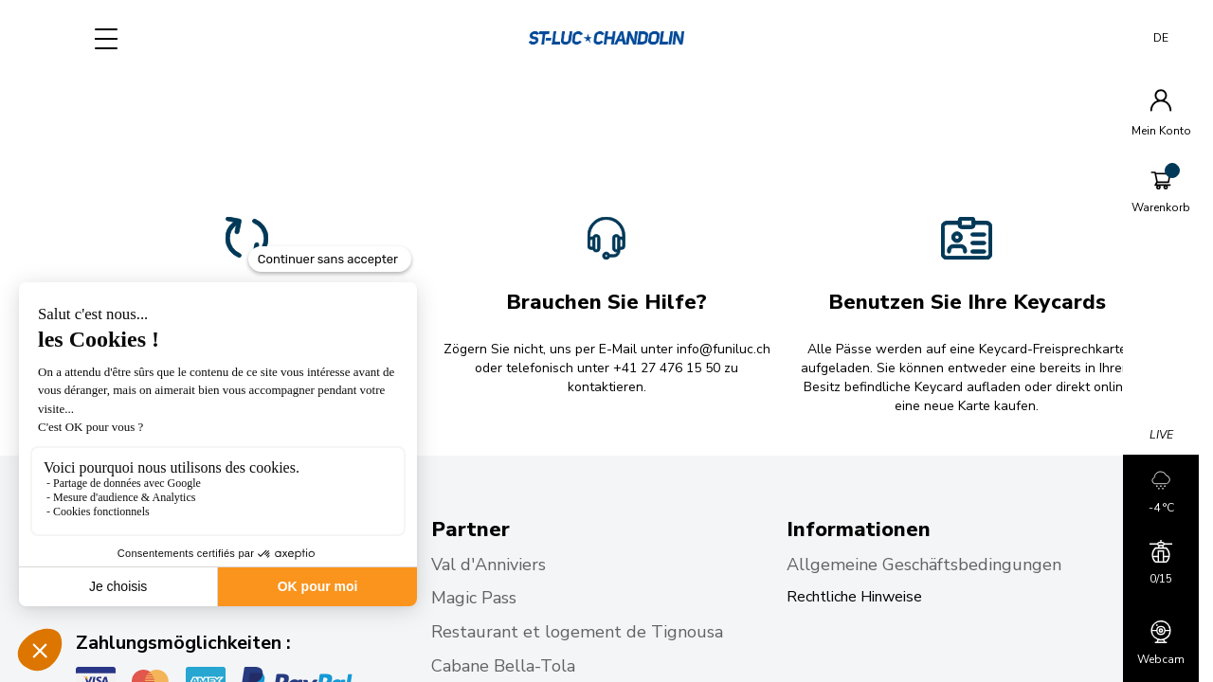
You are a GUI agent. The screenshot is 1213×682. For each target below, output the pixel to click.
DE (1160, 37)
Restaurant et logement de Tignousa (577, 631)
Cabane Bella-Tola (505, 666)
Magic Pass (476, 597)
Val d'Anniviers (491, 564)
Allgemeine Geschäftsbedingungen (924, 564)
